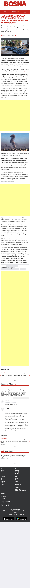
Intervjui (3, 473)
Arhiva (3, 493)
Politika (3, 471)
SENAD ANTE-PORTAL (20, 490)
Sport (2, 478)
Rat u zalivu (4, 468)
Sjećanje (17, 468)
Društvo (3, 484)
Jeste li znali (18, 484)
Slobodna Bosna (15, 514)
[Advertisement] (15, 115)
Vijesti (2, 470)
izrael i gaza (14, 266)
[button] (27, 39)
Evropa (3, 481)
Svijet (2, 483)
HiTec (16, 475)
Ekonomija (3, 476)
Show (16, 478)
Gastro (16, 473)
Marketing (3, 495)
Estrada (17, 483)
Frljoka (17, 487)
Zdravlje (17, 471)
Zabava (17, 486)
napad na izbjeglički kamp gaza (10, 269)
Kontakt (3, 498)
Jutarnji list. (24, 71)
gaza (8, 266)
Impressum (4, 499)
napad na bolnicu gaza (8, 267)
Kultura (17, 470)
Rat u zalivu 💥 (15, 12)
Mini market (4, 486)
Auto (16, 476)
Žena (16, 481)
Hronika (3, 475)
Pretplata (3, 496)
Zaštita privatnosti (5, 503)
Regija (2, 479)
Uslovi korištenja (5, 501)
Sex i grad (17, 479)
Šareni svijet (18, 489)
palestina (23, 269)
